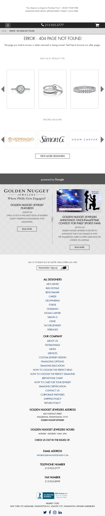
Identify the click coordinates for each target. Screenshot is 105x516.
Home (5, 31)
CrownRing (52, 300)
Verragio (52, 329)
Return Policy (52, 403)
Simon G (52, 317)
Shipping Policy (52, 398)
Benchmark (52, 292)
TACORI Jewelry (52, 325)
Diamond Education (52, 365)
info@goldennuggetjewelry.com (52, 455)
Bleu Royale (52, 288)
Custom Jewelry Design (52, 357)
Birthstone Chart (52, 378)
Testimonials (52, 345)
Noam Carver (52, 313)
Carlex (52, 296)
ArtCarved (52, 284)
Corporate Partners (53, 394)
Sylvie (52, 321)
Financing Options (52, 361)
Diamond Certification (52, 386)
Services (52, 353)
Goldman (52, 308)
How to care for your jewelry (52, 382)
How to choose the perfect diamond (52, 374)
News (52, 349)
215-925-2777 (52, 25)
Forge (52, 304)
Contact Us (52, 390)
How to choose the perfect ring (52, 369)
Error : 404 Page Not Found (22, 31)
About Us (52, 340)
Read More (27, 229)
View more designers (52, 156)
